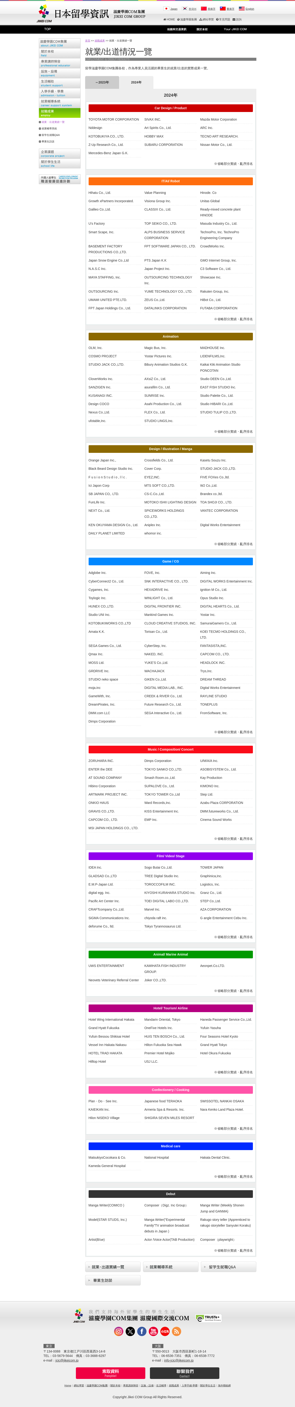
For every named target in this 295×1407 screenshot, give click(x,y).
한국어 (192, 8)
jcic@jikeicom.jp (67, 1360)
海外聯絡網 (224, 1385)
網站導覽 (206, 19)
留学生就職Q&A (51, 135)
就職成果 (100, 40)
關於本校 (115, 1385)
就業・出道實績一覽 (53, 122)
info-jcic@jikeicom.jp (179, 1360)
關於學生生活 (207, 1385)
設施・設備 (147, 1385)
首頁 (87, 40)
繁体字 (230, 8)
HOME (169, 19)
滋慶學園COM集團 (97, 1385)
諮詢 (237, 19)
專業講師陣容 (130, 1385)
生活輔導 (161, 1385)
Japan (173, 8)
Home (67, 1385)
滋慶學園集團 (187, 19)
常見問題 (223, 19)
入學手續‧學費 (190, 1385)
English (250, 8)
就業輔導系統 (49, 128)
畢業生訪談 (48, 141)
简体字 (211, 8)
